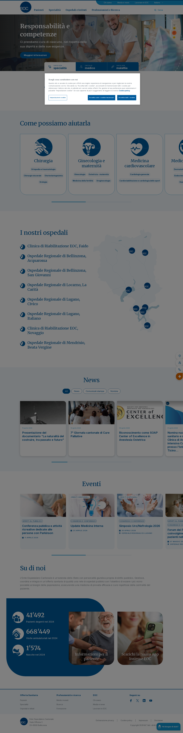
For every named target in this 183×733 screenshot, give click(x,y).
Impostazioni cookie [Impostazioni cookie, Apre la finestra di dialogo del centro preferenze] (58, 97)
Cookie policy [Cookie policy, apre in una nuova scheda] (124, 91)
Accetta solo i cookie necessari (101, 97)
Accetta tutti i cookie (127, 97)
